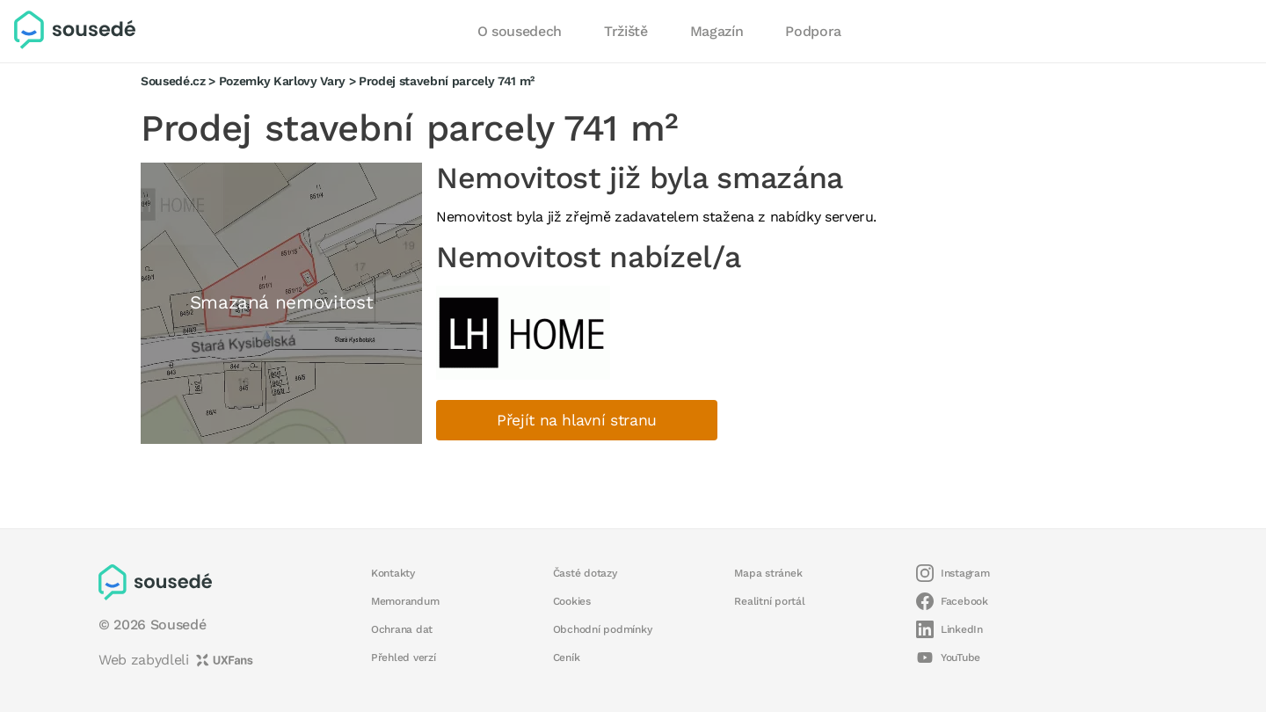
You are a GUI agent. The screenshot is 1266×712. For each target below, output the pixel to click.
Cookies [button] (572, 601)
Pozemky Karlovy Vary (282, 81)
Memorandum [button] (405, 601)
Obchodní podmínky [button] (602, 629)
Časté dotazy (585, 573)
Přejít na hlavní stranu (577, 420)
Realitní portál (769, 601)
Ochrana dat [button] (402, 629)
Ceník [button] (566, 657)
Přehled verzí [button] (403, 657)
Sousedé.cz (173, 81)
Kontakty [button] (393, 573)
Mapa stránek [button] (768, 573)
